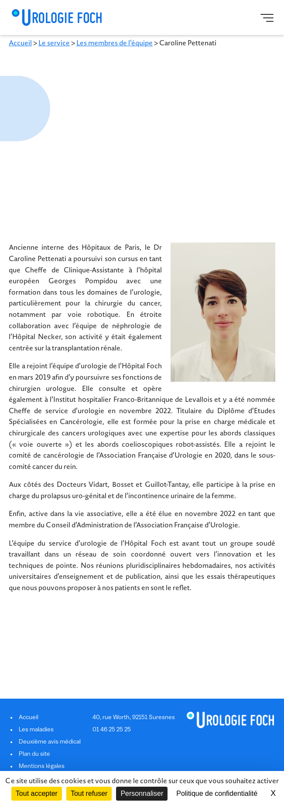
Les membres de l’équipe (114, 43)
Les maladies (36, 730)
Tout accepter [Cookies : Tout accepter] (37, 793)
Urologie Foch (56, 17)
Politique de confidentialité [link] (216, 793)
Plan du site (34, 754)
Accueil (20, 43)
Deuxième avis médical (50, 742)
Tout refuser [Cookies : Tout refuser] (89, 793)
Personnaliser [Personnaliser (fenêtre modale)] (141, 793)
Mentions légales (42, 766)
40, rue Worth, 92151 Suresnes (133, 717)
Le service (54, 43)
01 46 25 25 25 (111, 730)
